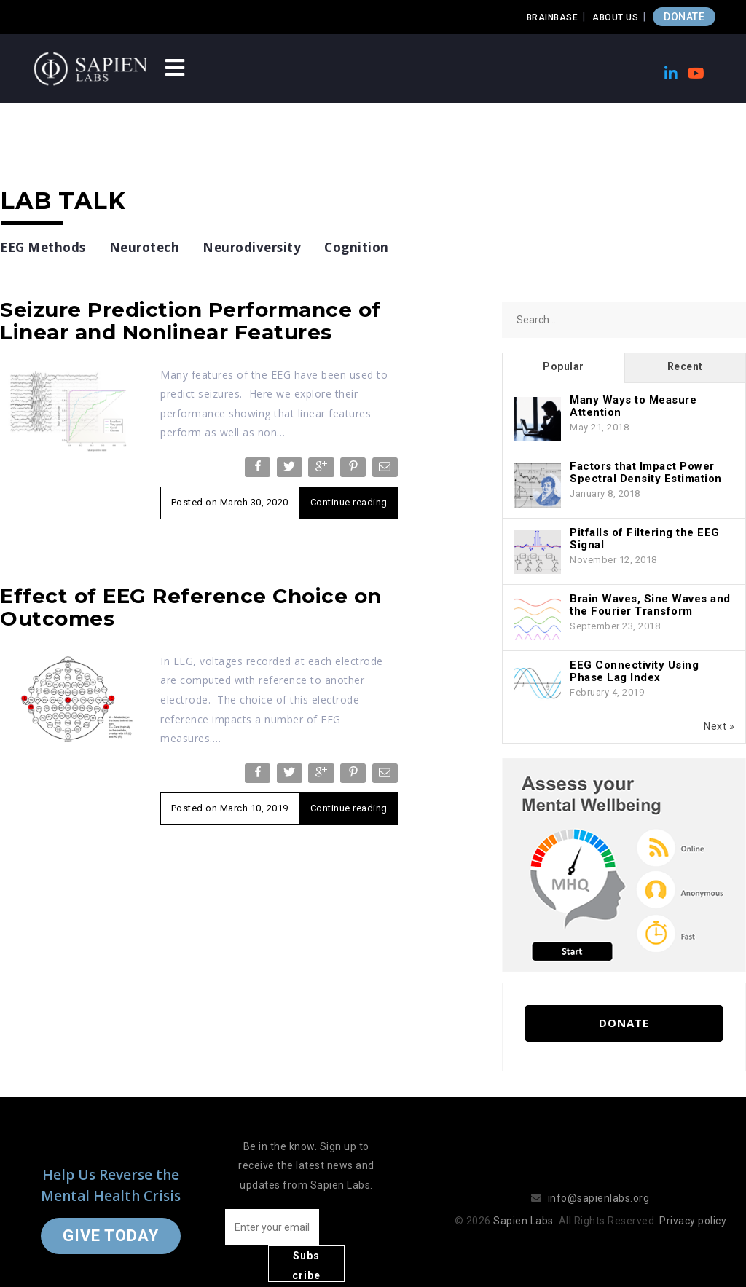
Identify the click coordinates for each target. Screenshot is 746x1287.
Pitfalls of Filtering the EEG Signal (645, 538)
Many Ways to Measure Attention (633, 406)
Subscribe (355, 1229)
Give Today (111, 1217)
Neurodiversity (252, 247)
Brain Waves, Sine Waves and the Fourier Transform (650, 605)
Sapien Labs (523, 1202)
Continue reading (349, 502)
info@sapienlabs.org (599, 1180)
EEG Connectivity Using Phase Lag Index (634, 671)
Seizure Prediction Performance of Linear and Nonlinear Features (190, 321)
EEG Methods (43, 247)
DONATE (684, 17)
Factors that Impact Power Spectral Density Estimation (646, 472)
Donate (624, 1022)
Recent (685, 366)
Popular (563, 366)
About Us (615, 17)
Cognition (356, 247)
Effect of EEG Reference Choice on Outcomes (191, 607)
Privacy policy (692, 1202)
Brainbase (552, 17)
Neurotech (144, 247)
